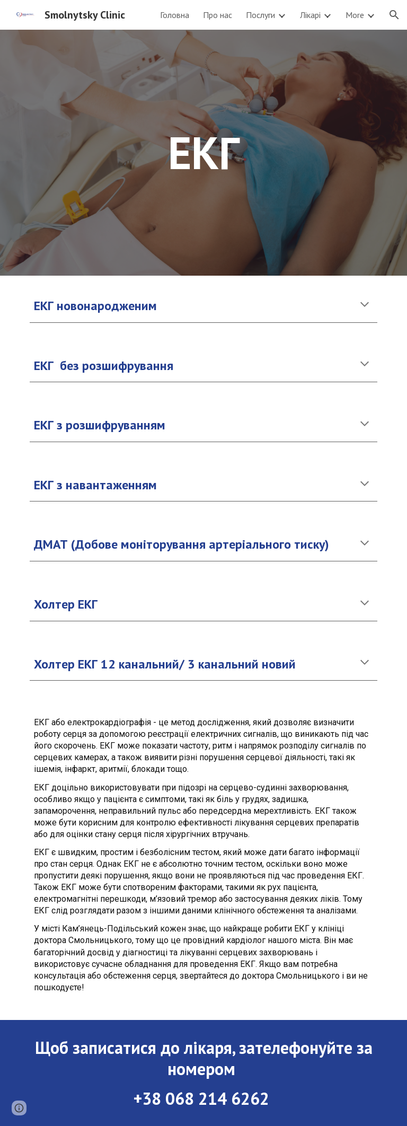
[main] (203, 152)
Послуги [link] (260, 15)
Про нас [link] (217, 15)
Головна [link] (174, 15)
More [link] (355, 15)
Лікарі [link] (310, 15)
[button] (394, 15)
